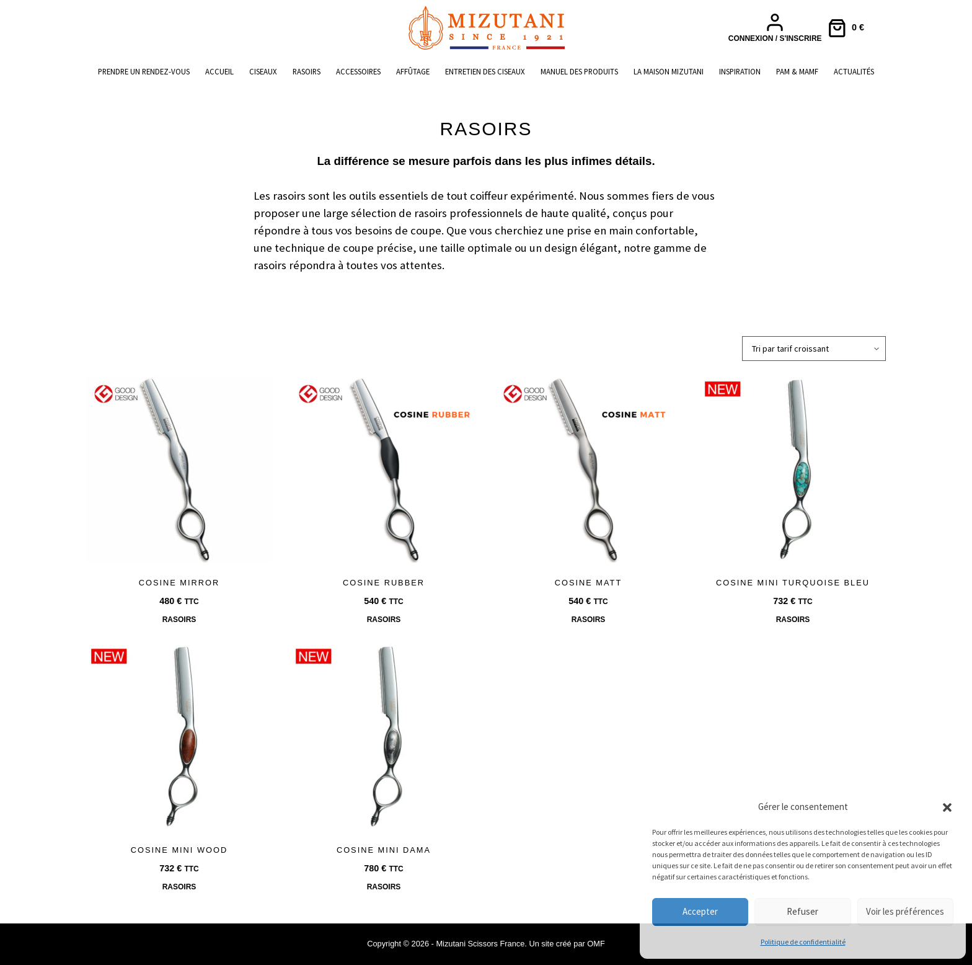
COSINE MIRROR (179, 582)
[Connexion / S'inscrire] (775, 28)
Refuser (802, 911)
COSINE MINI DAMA (384, 850)
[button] (947, 807)
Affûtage (413, 71)
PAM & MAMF (797, 71)
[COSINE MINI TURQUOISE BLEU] (793, 469)
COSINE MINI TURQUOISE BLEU (793, 582)
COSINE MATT (588, 582)
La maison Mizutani (669, 71)
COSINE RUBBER (384, 582)
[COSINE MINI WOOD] (179, 737)
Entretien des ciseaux (485, 71)
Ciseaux (263, 71)
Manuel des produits (579, 71)
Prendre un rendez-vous (144, 71)
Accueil (219, 71)
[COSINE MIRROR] (179, 469)
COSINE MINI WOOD (179, 850)
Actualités (854, 71)
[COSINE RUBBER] (384, 469)
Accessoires (358, 71)
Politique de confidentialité (803, 941)
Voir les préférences (905, 911)
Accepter (700, 911)
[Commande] (814, 348)
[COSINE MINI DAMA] (384, 737)
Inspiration (740, 71)
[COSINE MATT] (588, 469)
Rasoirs (306, 71)
